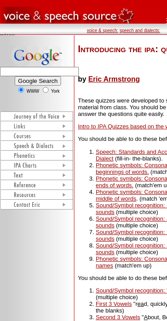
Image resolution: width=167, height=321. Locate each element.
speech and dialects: (139, 30)
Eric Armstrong (114, 79)
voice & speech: (102, 30)
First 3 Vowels (114, 303)
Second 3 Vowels (118, 317)
